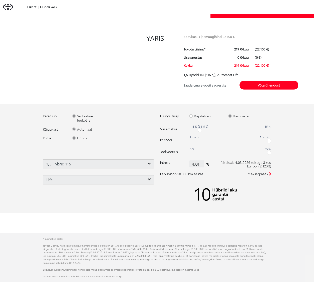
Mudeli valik (48, 7)
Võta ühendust (269, 85)
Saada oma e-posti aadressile (204, 85)
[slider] (200, 130)
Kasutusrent (242, 116)
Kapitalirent (203, 116)
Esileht (31, 7)
